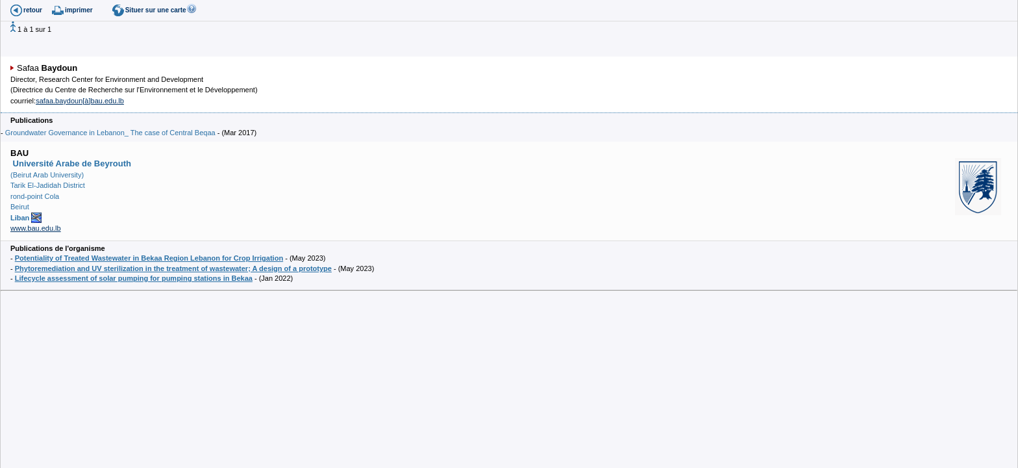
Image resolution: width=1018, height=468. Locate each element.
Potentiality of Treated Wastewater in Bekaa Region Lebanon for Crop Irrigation (149, 258)
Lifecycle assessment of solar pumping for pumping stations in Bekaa (134, 278)
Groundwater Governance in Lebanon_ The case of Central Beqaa (110, 132)
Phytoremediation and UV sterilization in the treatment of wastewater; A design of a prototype (173, 268)
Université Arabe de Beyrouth (70, 163)
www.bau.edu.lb (35, 228)
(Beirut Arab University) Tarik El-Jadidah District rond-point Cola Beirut (47, 196)
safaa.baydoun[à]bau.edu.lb (80, 101)
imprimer (79, 10)
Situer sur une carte (155, 10)
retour (32, 10)
